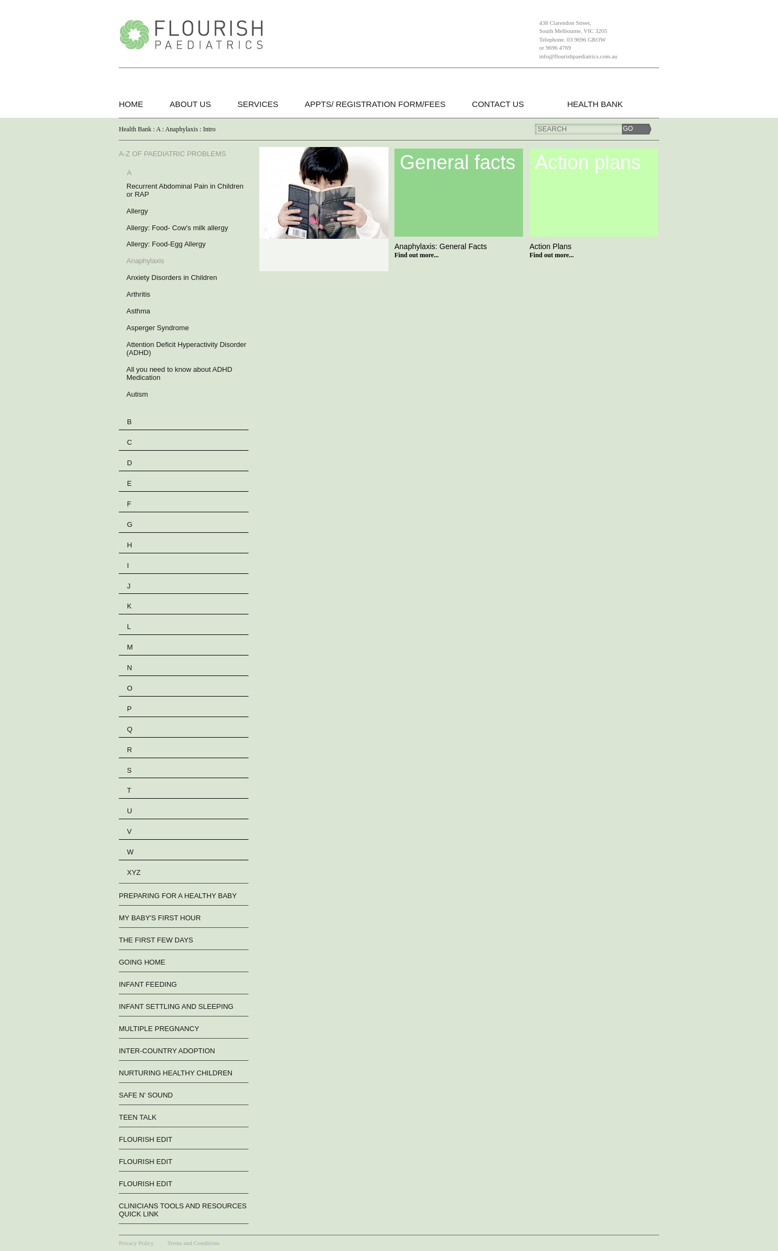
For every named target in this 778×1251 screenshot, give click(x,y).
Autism (137, 394)
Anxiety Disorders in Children (171, 277)
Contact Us (498, 104)
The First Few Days (156, 940)
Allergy (137, 211)
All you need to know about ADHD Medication (179, 373)
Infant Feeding (148, 984)
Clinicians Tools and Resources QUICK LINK (182, 1210)
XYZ (133, 872)
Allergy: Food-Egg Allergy (166, 244)
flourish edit (145, 1139)
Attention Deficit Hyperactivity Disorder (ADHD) (186, 348)
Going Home (142, 962)
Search (552, 129)
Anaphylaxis (145, 261)
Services (257, 104)
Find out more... (416, 255)
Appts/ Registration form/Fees (375, 104)
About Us (190, 104)
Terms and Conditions (193, 1243)
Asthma (138, 311)
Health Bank (595, 104)
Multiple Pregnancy (159, 1029)
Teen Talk (138, 1117)
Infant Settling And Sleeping (176, 1006)
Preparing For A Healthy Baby (178, 896)
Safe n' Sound (146, 1095)
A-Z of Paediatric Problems (172, 154)
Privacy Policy (136, 1243)
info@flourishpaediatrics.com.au (578, 56)
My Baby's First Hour (160, 918)
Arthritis (138, 294)
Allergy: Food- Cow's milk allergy (177, 228)
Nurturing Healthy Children (175, 1073)
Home (131, 104)
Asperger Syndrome (157, 328)
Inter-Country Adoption (167, 1051)
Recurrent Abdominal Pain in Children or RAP (185, 190)
